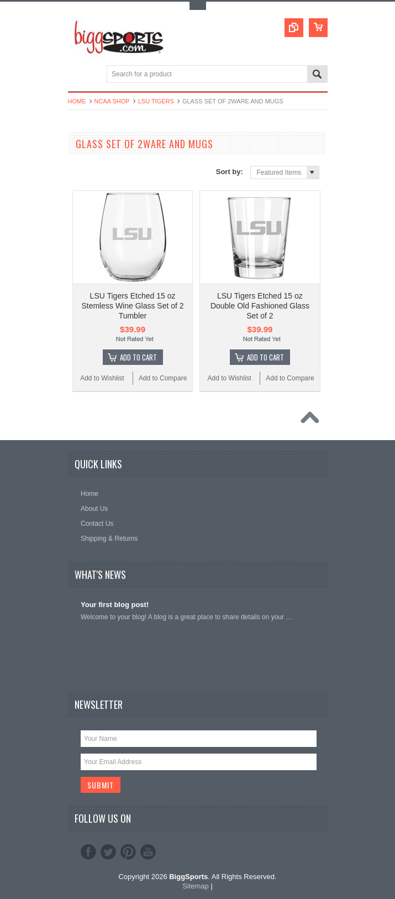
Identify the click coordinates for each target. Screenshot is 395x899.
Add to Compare (163, 378)
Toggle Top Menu (197, 6)
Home (77, 101)
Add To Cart (138, 357)
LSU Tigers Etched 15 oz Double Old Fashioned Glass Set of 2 (259, 305)
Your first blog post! (115, 604)
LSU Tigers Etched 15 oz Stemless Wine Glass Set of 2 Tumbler (132, 305)
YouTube (148, 852)
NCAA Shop (112, 101)
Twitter (108, 852)
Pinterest (128, 852)
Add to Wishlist (102, 378)
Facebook (88, 852)
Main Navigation (77, 75)
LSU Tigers (156, 101)
